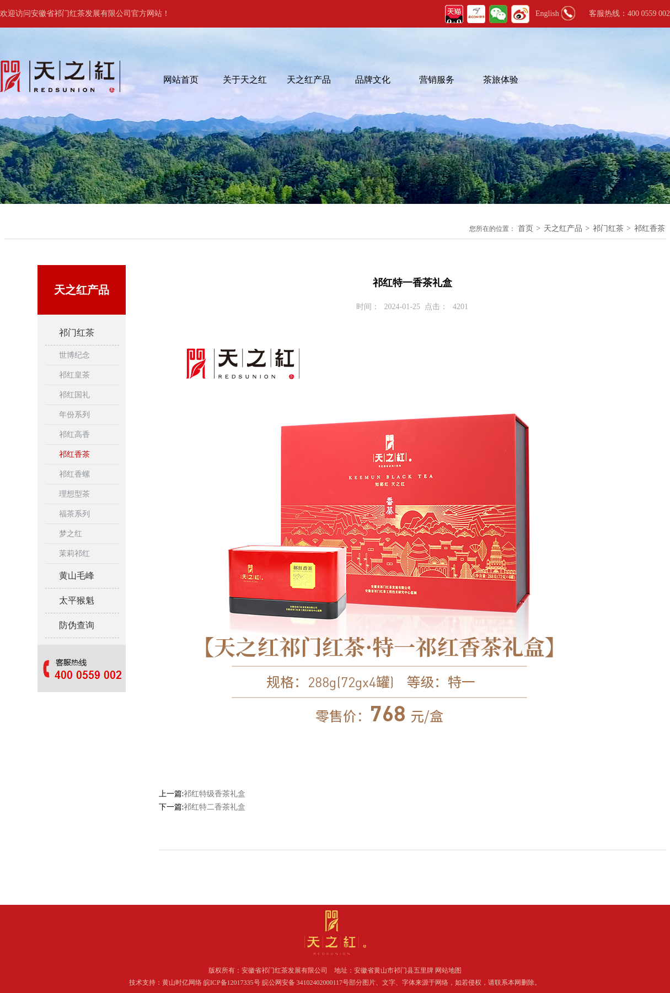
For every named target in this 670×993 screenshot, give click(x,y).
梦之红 (70, 534)
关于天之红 (245, 79)
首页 (525, 228)
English (547, 13)
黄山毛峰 (76, 575)
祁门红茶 (608, 228)
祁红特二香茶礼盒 (214, 807)
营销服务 (436, 79)
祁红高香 (74, 434)
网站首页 (181, 79)
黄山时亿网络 (182, 982)
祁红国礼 (74, 395)
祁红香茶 (649, 228)
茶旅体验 (500, 79)
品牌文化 (372, 79)
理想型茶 (74, 494)
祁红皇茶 (74, 375)
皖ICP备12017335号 (231, 982)
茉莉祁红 (74, 553)
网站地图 (448, 970)
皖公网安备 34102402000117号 (306, 982)
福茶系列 (74, 514)
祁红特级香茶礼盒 (214, 794)
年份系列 (74, 415)
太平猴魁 (76, 600)
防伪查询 (76, 625)
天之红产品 (309, 79)
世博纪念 (74, 355)
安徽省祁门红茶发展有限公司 (285, 970)
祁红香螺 (74, 474)
